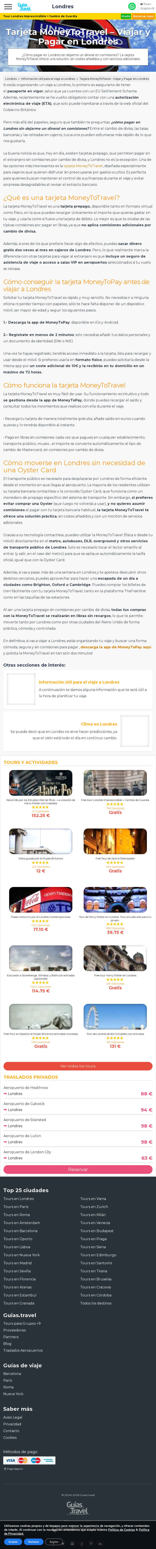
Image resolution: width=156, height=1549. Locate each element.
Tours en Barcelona (20, 1231)
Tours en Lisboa (16, 1247)
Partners (10, 1337)
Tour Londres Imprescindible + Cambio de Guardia (40, 16)
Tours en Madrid (17, 1263)
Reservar (78, 1169)
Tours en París (15, 1207)
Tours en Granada (18, 1303)
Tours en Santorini (96, 1263)
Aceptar (13, 1542)
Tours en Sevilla (17, 1271)
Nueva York (13, 1394)
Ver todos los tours (78, 1066)
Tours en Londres (18, 1199)
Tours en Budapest (97, 1231)
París (7, 1380)
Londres (11, 78)
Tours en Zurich (94, 1207)
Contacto (11, 1431)
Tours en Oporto (17, 1239)
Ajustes (54, 1542)
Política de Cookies (121, 1530)
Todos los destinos (95, 1303)
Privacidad (12, 1424)
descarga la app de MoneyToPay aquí (116, 647)
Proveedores (14, 1330)
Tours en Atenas (17, 1287)
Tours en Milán (93, 1215)
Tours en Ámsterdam (21, 1223)
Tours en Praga (93, 1239)
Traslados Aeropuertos (23, 1350)
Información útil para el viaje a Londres (48, 78)
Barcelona (12, 1374)
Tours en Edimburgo (98, 1255)
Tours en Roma (16, 1215)
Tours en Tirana (93, 1271)
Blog (7, 1344)
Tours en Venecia (95, 1223)
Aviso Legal (12, 1417)
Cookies (10, 1438)
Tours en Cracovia (95, 1287)
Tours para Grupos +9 (22, 1323)
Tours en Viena (93, 1199)
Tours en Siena (93, 1247)
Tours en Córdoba (95, 1295)
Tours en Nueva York (21, 1255)
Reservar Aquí (143, 16)
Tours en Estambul (20, 1295)
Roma (8, 1387)
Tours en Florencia (19, 1279)
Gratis (125, 16)
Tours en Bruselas (95, 1279)
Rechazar (33, 1542)
